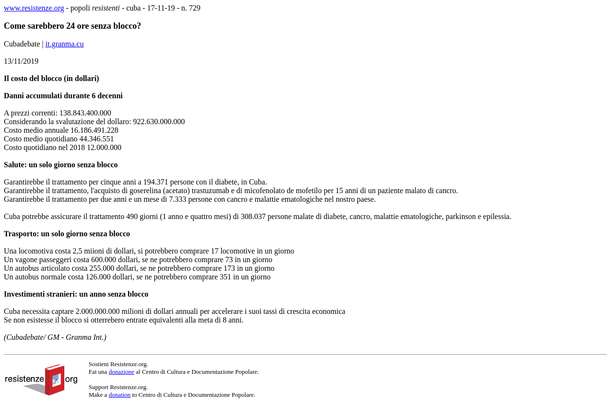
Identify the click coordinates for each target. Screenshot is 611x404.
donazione (121, 371)
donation (120, 394)
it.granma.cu (65, 44)
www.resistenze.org (34, 8)
